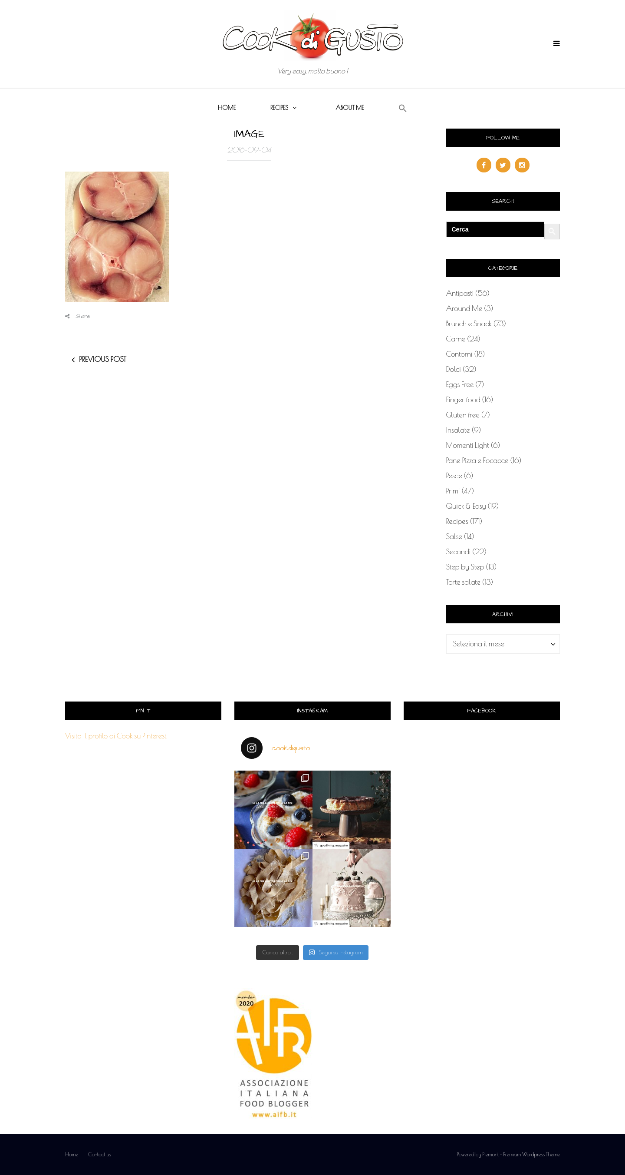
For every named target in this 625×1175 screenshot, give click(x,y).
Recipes (279, 107)
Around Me (464, 308)
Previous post (102, 359)
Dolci (453, 369)
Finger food (463, 399)
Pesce (454, 475)
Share (77, 316)
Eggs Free (460, 384)
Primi (453, 491)
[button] (402, 109)
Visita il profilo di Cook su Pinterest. (116, 735)
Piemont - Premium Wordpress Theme (521, 1154)
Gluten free (463, 414)
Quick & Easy (466, 506)
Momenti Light (467, 445)
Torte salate (463, 582)
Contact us (99, 1154)
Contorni (459, 354)
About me (350, 107)
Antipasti (460, 293)
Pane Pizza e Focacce (477, 460)
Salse (454, 536)
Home (227, 107)
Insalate (458, 430)
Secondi (458, 551)
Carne (456, 338)
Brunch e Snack (469, 323)
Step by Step (465, 567)
